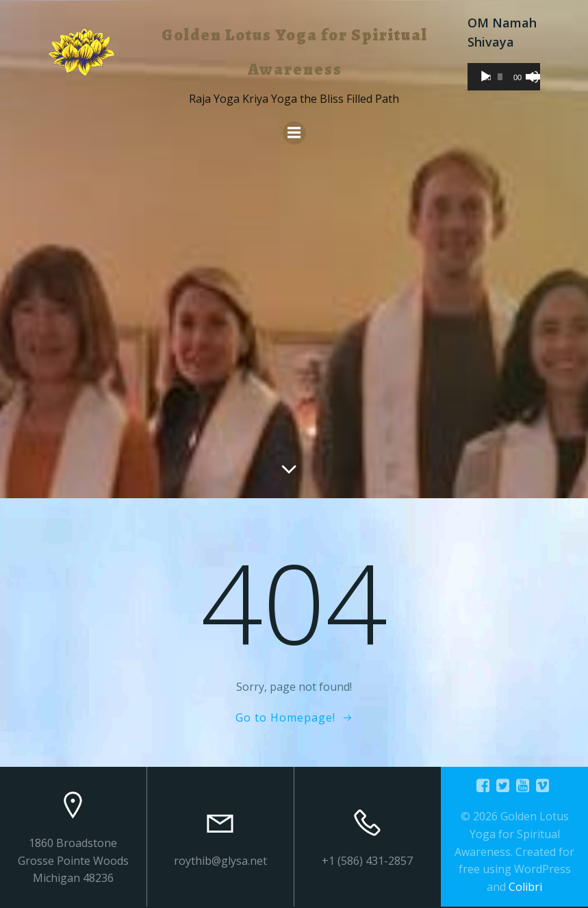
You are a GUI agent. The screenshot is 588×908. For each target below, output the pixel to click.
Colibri (525, 886)
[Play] (485, 77)
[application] (504, 76)
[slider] (500, 76)
